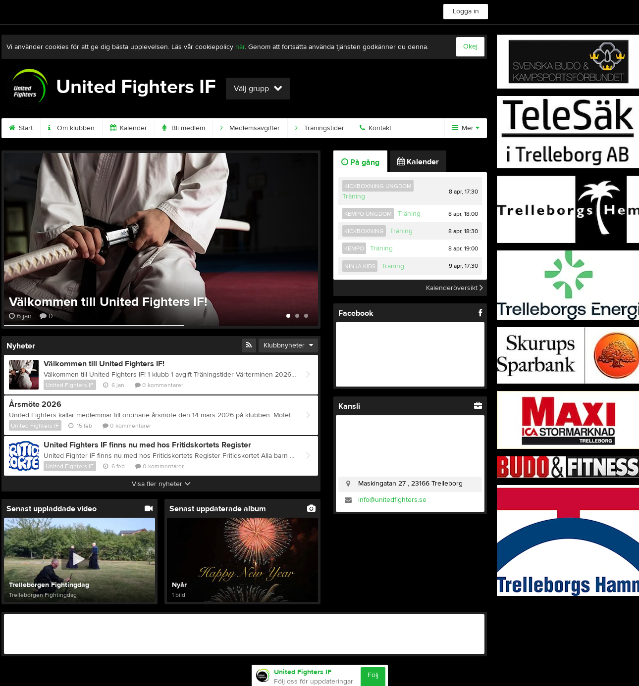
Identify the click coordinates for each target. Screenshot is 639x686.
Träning (353, 196)
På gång (360, 162)
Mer (465, 128)
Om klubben (71, 128)
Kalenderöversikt (454, 287)
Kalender (128, 128)
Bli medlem (183, 128)
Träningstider (319, 128)
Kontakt (375, 128)
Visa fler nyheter (161, 484)
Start (21, 128)
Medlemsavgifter (250, 128)
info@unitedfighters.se (392, 499)
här (240, 47)
